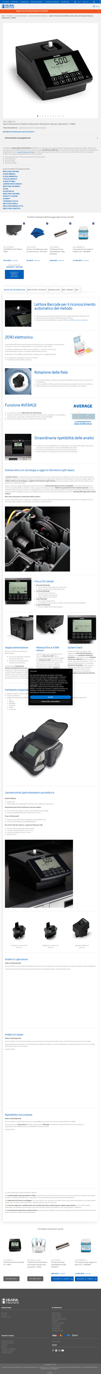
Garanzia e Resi (57, 1325)
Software (4, 1345)
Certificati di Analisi (7, 1343)
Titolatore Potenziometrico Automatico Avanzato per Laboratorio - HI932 (37, 1264)
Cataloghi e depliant (7, 1351)
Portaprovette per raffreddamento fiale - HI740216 (57, 251)
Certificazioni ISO (6, 1353)
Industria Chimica (10, 203)
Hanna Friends (56, 1317)
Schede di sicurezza (7, 1341)
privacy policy (54, 677)
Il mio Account (56, 1313)
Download (25, 2)
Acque (5, 188)
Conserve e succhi (10, 201)
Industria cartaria (11, 171)
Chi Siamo (5, 2)
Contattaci (15, 2)
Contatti (4, 1315)
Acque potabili (9, 181)
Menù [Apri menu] (96, 6)
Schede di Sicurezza (52, 2)
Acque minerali (9, 174)
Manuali (3, 1347)
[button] (70, 671)
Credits (49, 1373)
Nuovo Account (56, 1315)
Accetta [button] (50, 697)
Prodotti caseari (10, 196)
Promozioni (65, 2)
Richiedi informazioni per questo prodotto (18, 132)
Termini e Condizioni (58, 1323)
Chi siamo (4, 1313)
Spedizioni (55, 1321)
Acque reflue (8, 191)
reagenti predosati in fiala (25, 152)
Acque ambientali (10, 176)
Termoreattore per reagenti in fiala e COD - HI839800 (83, 250)
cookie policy (34, 685)
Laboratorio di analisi (12, 184)
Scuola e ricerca (10, 179)
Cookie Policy (56, 1327)
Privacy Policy (56, 1329)
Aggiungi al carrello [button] (62, 1279)
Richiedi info (11, 1279)
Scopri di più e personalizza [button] (50, 701)
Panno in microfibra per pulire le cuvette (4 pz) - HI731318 (37, 250)
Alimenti (6, 198)
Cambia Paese (56, 1341)
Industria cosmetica (11, 208)
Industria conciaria (11, 193)
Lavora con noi (5, 1317)
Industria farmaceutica (13, 206)
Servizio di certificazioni (8, 1349)
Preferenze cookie (57, 1331)
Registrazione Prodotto (59, 1319)
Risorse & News (37, 2)
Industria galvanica (11, 186)
